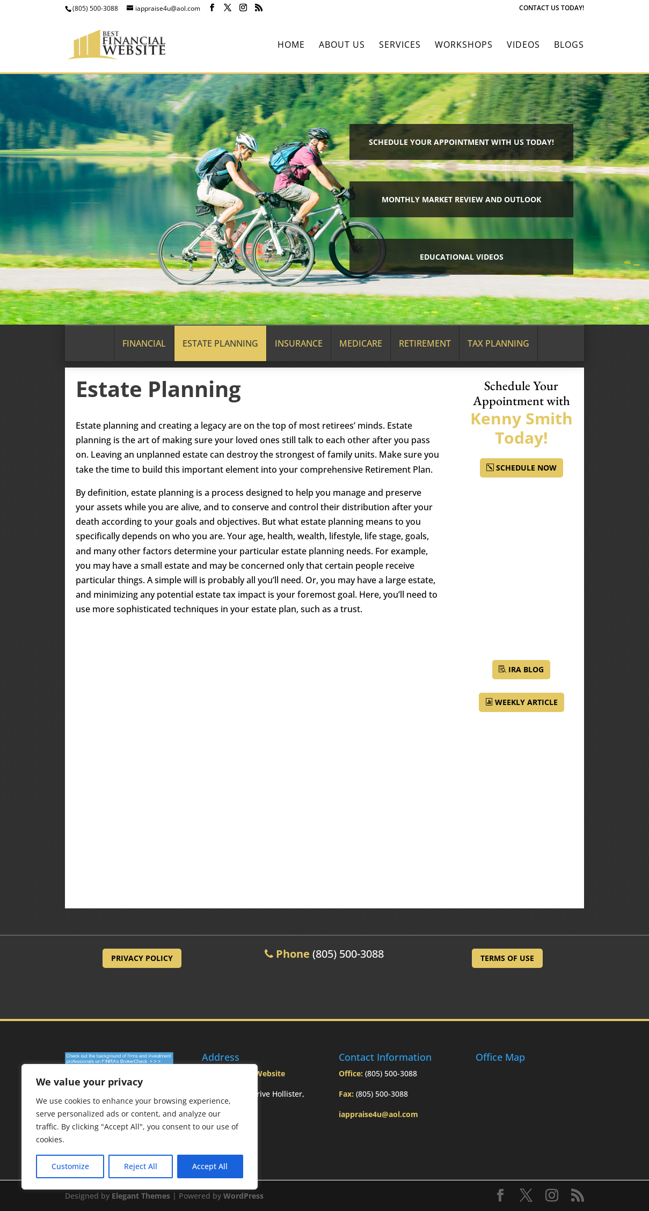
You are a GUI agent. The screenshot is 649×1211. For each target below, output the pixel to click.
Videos (523, 45)
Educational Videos (462, 257)
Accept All (210, 1166)
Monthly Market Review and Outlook (461, 199)
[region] (139, 1127)
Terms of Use (507, 958)
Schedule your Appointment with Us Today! (461, 142)
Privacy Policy (142, 958)
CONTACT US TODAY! (551, 8)
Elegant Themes (141, 1196)
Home (291, 45)
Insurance (299, 343)
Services (400, 45)
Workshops (464, 45)
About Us (342, 45)
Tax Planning (498, 343)
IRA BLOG (526, 669)
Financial (144, 343)
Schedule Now (526, 468)
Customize (70, 1166)
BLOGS (569, 45)
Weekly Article (526, 702)
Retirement (425, 343)
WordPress (243, 1196)
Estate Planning (220, 343)
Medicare (360, 343)
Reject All (140, 1166)
